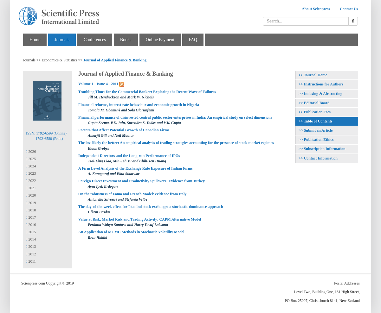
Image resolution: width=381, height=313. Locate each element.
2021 (31, 188)
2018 (31, 210)
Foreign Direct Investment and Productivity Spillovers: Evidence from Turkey (141, 181)
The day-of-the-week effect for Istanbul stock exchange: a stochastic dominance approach (150, 206)
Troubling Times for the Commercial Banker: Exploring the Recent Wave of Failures (147, 92)
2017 (31, 217)
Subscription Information (324, 149)
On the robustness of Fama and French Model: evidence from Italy (132, 194)
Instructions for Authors (323, 84)
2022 (31, 180)
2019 (31, 203)
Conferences (95, 39)
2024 (31, 166)
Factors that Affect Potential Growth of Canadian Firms (123, 130)
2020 (31, 195)
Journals (62, 39)
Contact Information (321, 158)
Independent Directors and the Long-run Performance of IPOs (129, 155)
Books (126, 39)
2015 (31, 232)
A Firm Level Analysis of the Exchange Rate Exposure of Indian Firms (135, 168)
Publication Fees (317, 112)
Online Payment (160, 39)
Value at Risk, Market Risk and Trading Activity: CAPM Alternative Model (139, 219)
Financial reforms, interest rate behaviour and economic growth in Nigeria (138, 105)
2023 (31, 173)
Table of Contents (318, 121)
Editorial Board (317, 103)
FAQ (193, 39)
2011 (31, 261)
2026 (31, 151)
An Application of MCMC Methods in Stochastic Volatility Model (131, 232)
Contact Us (349, 9)
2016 (31, 224)
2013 (31, 246)
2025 (31, 159)
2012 (31, 254)
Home (34, 39)
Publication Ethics (319, 139)
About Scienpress (316, 9)
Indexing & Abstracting (323, 93)
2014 (31, 239)
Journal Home (315, 75)
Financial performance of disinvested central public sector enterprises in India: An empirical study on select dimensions (175, 117)
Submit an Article (318, 130)
